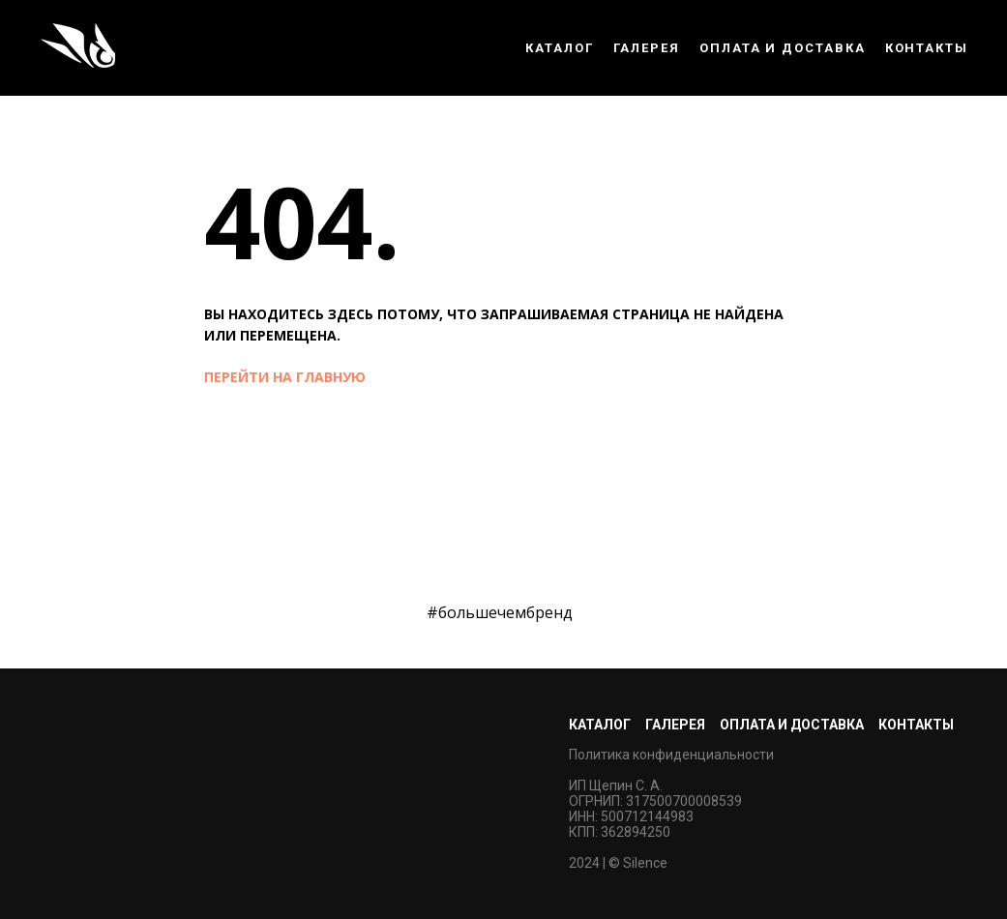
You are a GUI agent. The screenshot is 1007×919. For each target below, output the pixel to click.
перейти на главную (285, 377)
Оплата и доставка (782, 48)
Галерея (646, 48)
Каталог (559, 48)
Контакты (926, 48)
